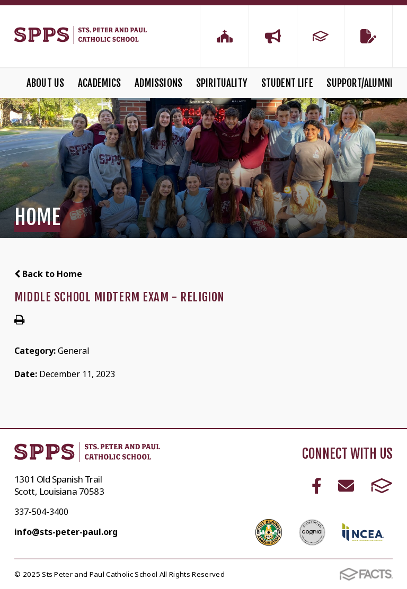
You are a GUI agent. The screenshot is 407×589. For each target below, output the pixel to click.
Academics (99, 83)
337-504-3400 (41, 511)
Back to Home (48, 274)
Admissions (158, 83)
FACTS (382, 486)
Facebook (317, 486)
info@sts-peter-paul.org (66, 532)
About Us (45, 83)
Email (346, 486)
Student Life (287, 83)
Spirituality (221, 83)
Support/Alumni (359, 83)
